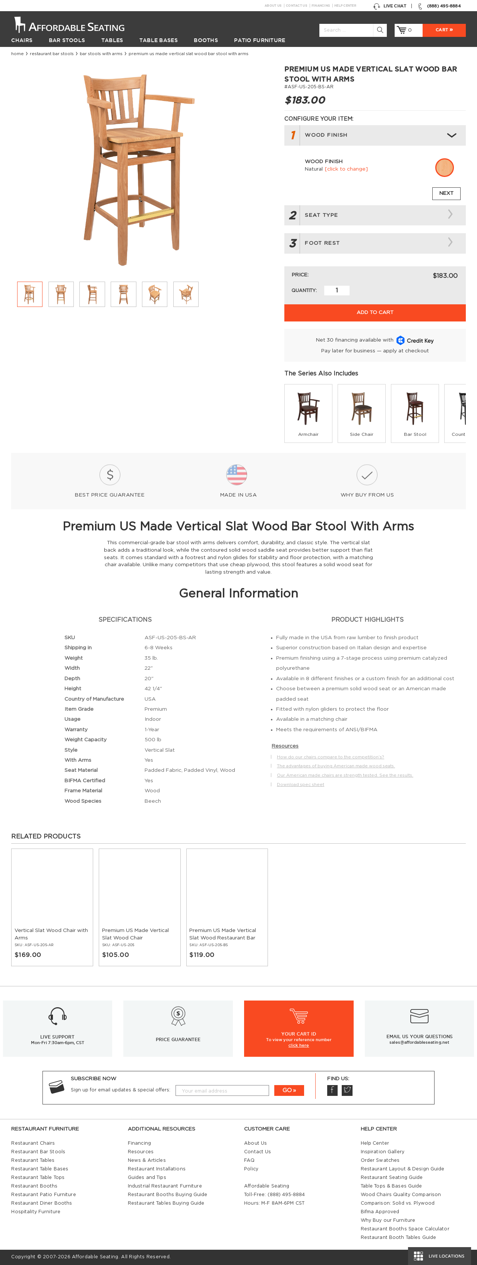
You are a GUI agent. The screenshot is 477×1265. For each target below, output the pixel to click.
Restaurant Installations (157, 1169)
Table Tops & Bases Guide (391, 1186)
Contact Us (296, 5)
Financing (321, 5)
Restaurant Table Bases (39, 1169)
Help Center (345, 5)
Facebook (332, 1090)
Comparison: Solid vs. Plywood (398, 1203)
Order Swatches (380, 1160)
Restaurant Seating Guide (392, 1177)
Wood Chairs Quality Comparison (401, 1194)
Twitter (347, 1090)
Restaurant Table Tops (37, 1177)
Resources (141, 1152)
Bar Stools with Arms (101, 54)
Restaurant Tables (32, 1160)
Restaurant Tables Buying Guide (166, 1203)
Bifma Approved (380, 1211)
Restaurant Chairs (33, 1143)
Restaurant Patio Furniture (43, 1194)
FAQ (249, 1160)
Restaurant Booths (34, 1186)
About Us (273, 5)
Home (17, 54)
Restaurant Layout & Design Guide (403, 1169)
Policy (251, 1169)
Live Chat (389, 6)
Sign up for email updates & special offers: (120, 1090)
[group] (308, 413)
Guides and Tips (147, 1177)
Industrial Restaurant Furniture (165, 1186)
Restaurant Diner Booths (41, 1203)
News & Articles (147, 1160)
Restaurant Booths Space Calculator (405, 1229)
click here (298, 1045)
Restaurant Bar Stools (52, 54)
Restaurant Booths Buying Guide (168, 1194)
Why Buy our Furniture (388, 1220)
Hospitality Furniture (35, 1211)
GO (287, 1090)
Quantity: (304, 290)
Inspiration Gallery (382, 1152)
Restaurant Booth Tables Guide (398, 1237)
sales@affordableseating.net (419, 1042)
